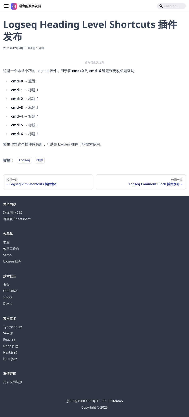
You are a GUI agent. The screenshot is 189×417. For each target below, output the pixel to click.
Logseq (24, 160)
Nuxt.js (10, 359)
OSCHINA (10, 291)
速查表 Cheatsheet (17, 219)
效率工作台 (11, 248)
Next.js (10, 352)
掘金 (6, 284)
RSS (104, 401)
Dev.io (7, 303)
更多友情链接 (12, 382)
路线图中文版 (12, 212)
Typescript (12, 327)
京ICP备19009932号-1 (82, 401)
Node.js (10, 346)
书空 (6, 242)
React (9, 339)
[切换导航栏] (6, 6)
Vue (8, 333)
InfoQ (7, 297)
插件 (39, 160)
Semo (7, 255)
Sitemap (117, 401)
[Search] (171, 6)
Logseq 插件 (12, 261)
